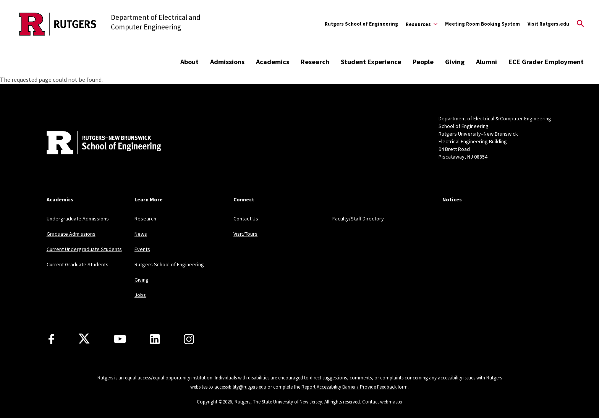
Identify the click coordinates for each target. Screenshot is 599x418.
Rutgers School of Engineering (361, 24)
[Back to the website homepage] (57, 24)
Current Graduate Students (77, 264)
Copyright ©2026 (214, 402)
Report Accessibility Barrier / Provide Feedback (349, 387)
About (189, 61)
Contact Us (245, 218)
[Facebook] (51, 339)
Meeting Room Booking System (482, 24)
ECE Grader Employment (546, 61)
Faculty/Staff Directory (358, 218)
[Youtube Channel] (120, 339)
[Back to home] (97, 143)
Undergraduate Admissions (78, 218)
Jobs (140, 295)
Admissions (227, 61)
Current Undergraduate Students (84, 249)
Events (142, 249)
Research (315, 61)
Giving (455, 61)
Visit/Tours (245, 233)
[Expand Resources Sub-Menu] (421, 24)
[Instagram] (189, 339)
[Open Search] (580, 24)
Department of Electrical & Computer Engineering (495, 118)
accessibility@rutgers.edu (240, 387)
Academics (272, 61)
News (140, 233)
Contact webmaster (382, 402)
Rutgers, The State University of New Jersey (278, 402)
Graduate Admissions (71, 233)
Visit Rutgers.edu (548, 24)
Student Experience (371, 61)
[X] (84, 338)
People (423, 61)
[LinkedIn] (155, 339)
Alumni (486, 61)
